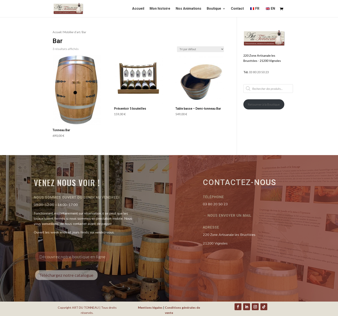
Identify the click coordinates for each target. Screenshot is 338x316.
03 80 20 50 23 (259, 72)
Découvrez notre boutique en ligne (76, 256)
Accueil (138, 9)
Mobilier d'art (71, 32)
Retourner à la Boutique (264, 104)
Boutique (214, 9)
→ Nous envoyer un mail (227, 215)
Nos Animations (188, 9)
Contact (237, 9)
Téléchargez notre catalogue (71, 275)
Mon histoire (160, 9)
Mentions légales (150, 307)
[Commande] (200, 49)
